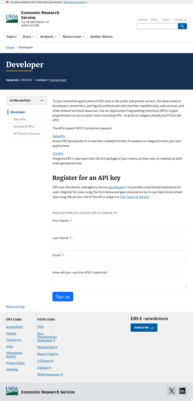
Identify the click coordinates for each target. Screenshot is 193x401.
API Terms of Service (27, 133)
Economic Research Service (40, 15)
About (154, 19)
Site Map (12, 369)
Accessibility (14, 327)
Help (9, 346)
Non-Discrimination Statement (47, 336)
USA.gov (42, 368)
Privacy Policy (15, 363)
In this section (20, 100)
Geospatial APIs (24, 126)
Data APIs (20, 119)
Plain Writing (45, 347)
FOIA (40, 327)
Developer (18, 112)
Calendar (142, 19)
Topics (11, 36)
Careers (165, 19)
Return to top (15, 306)
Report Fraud (46, 354)
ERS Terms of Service (134, 197)
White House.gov (48, 374)
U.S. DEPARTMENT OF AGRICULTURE (35, 24)
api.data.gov (116, 187)
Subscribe (141, 327)
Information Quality (14, 354)
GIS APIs (58, 154)
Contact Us (180, 19)
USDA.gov (44, 361)
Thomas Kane (57, 80)
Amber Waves (101, 36)
